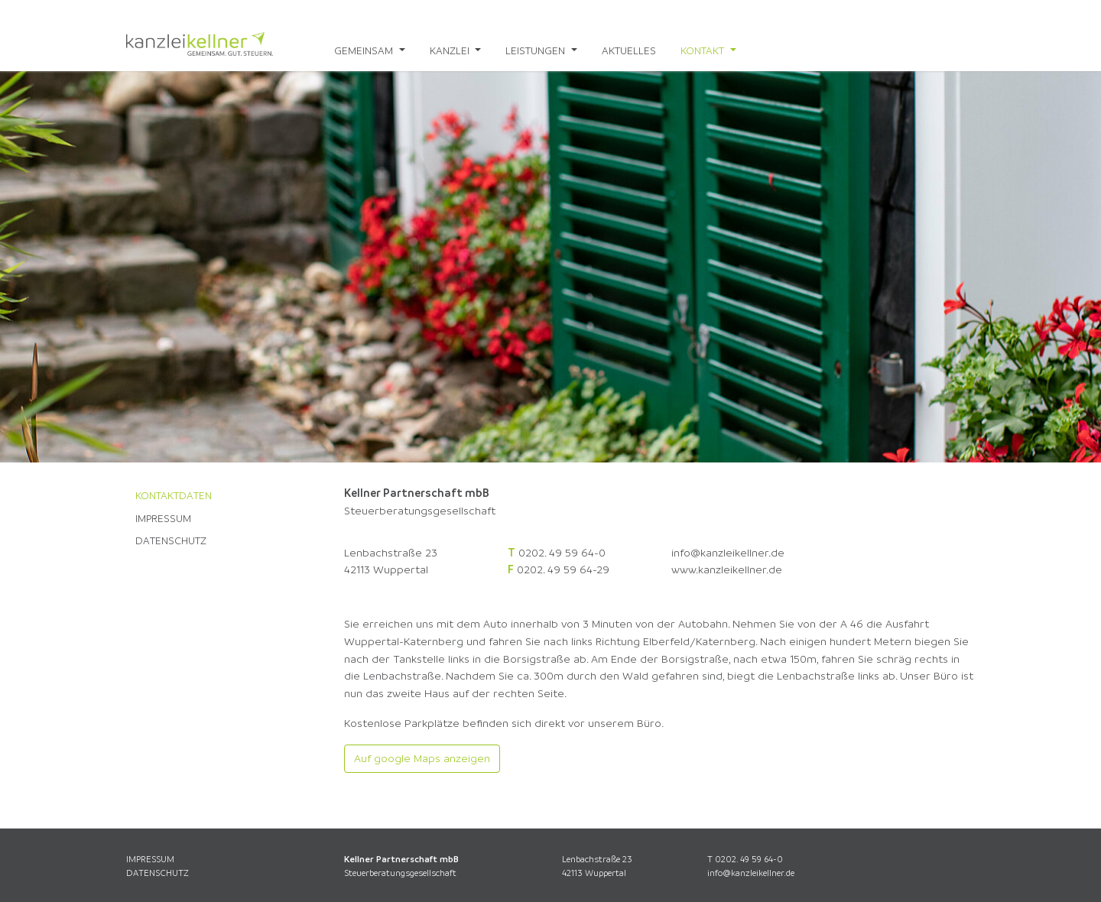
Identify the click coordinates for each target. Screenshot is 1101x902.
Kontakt (703, 51)
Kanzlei (451, 51)
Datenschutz (170, 541)
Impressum (163, 518)
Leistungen (536, 51)
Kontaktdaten (173, 495)
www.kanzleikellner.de (726, 569)
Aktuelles (629, 51)
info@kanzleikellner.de (727, 553)
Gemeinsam (365, 51)
